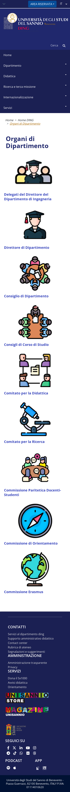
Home (8, 55)
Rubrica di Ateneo (19, 647)
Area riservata (41, 4)
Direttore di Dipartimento (26, 247)
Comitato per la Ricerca (24, 441)
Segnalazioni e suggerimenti (26, 652)
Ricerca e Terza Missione (20, 87)
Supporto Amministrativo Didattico (31, 638)
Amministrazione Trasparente (27, 663)
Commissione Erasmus (23, 591)
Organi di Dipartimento (25, 124)
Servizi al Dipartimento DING (26, 634)
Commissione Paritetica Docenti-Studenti (32, 492)
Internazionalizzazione (18, 97)
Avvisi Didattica (17, 683)
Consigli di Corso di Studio (26, 344)
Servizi (8, 108)
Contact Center (17, 643)
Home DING (25, 120)
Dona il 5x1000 (17, 678)
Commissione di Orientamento (31, 543)
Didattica (9, 76)
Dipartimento (12, 66)
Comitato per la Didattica (26, 393)
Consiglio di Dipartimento (26, 296)
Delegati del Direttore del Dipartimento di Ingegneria (27, 196)
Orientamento (17, 687)
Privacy (12, 667)
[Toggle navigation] (4, 4)
